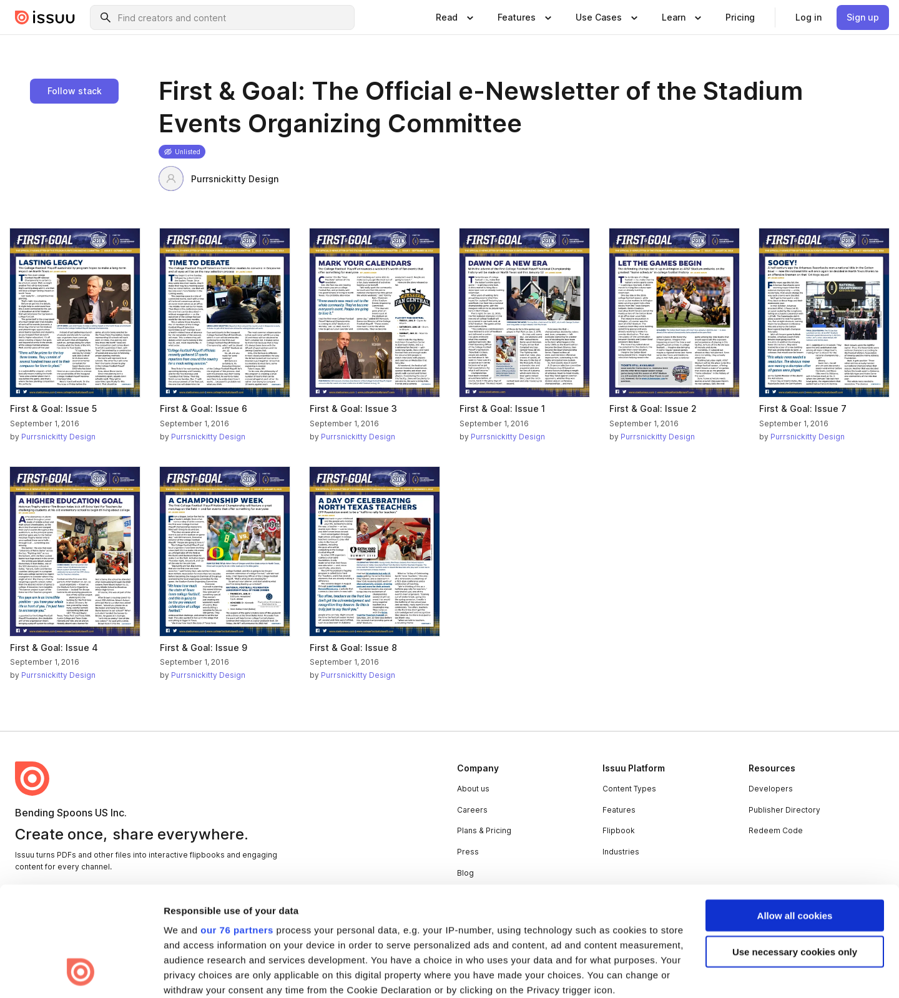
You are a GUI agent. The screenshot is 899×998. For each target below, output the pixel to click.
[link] (740, 17)
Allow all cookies (795, 816)
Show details (193, 973)
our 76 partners (236, 831)
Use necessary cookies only (794, 853)
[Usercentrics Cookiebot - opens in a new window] (80, 973)
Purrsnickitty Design (218, 178)
